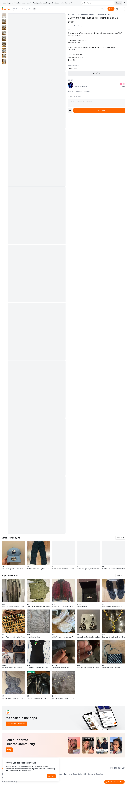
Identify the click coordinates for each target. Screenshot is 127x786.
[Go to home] (6, 8)
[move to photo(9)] (4, 61)
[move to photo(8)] (4, 56)
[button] (120, 538)
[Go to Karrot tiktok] (123, 768)
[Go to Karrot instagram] (115, 768)
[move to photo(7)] (4, 50)
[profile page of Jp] (70, 85)
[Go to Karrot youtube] (119, 768)
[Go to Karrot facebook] (111, 768)
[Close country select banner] (124, 2)
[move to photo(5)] (4, 38)
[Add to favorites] (70, 110)
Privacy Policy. (27, 771)
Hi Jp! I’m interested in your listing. (96, 103)
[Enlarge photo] (36, 42)
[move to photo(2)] (4, 21)
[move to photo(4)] (4, 33)
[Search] (34, 9)
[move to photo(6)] (4, 44)
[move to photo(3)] (4, 27)
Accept (51, 776)
